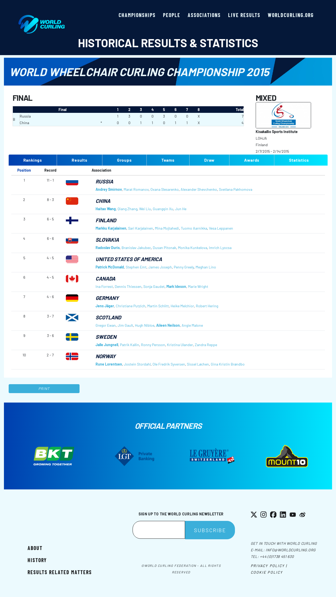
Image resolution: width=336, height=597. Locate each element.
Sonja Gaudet (154, 286)
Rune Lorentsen (109, 364)
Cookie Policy (267, 572)
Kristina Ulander (180, 344)
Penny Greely (184, 267)
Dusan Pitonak (164, 247)
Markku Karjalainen (111, 228)
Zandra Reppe (206, 344)
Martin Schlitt (158, 306)
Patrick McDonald (110, 267)
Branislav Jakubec (136, 247)
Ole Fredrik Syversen (169, 364)
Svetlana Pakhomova (235, 189)
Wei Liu (145, 209)
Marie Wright (198, 286)
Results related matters (60, 572)
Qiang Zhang (127, 209)
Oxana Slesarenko (164, 189)
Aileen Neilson (168, 325)
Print (44, 388)
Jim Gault (125, 325)
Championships (137, 15)
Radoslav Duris (108, 247)
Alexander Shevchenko (199, 189)
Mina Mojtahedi (167, 228)
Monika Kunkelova (192, 247)
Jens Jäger (105, 306)
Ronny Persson (153, 344)
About (35, 548)
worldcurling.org (291, 15)
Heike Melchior (182, 306)
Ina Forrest (104, 286)
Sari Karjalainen (140, 228)
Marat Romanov (136, 189)
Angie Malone (192, 325)
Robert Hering (207, 306)
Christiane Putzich (130, 306)
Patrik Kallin (129, 344)
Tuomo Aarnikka (194, 228)
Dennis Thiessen (128, 286)
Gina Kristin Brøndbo (228, 364)
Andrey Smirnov (109, 189)
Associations (204, 15)
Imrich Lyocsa (220, 247)
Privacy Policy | (269, 565)
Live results (244, 15)
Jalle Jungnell (107, 344)
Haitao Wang (106, 209)
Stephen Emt (136, 267)
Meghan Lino (206, 267)
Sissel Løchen (198, 364)
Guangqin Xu (163, 209)
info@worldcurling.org (291, 550)
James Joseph (160, 267)
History (37, 560)
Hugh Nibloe (144, 325)
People (171, 15)
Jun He (180, 209)
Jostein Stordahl (137, 364)
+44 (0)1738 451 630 (277, 556)
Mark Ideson (176, 286)
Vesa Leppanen (221, 228)
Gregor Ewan (106, 325)
